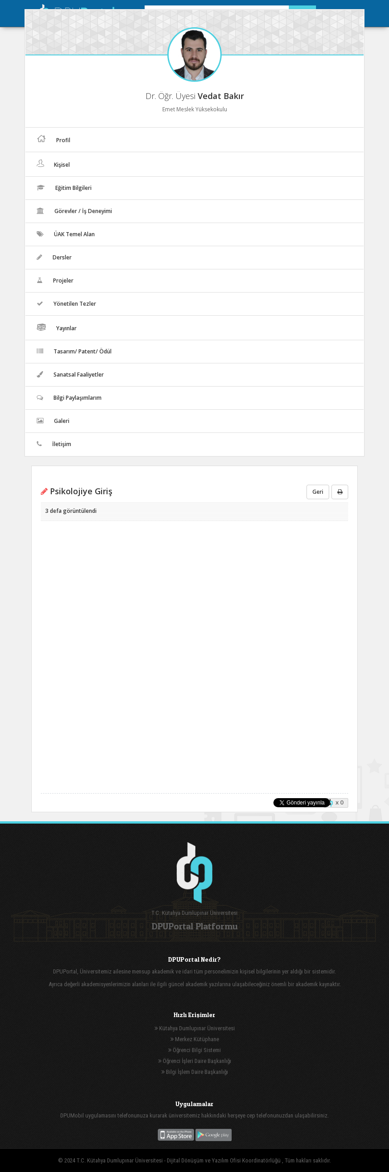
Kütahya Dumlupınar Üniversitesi (195, 1028)
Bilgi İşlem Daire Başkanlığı (194, 1071)
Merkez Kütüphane (194, 1039)
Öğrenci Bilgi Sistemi (194, 1050)
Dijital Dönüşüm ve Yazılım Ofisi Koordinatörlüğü (224, 1160)
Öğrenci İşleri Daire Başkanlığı (194, 1061)
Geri (317, 492)
